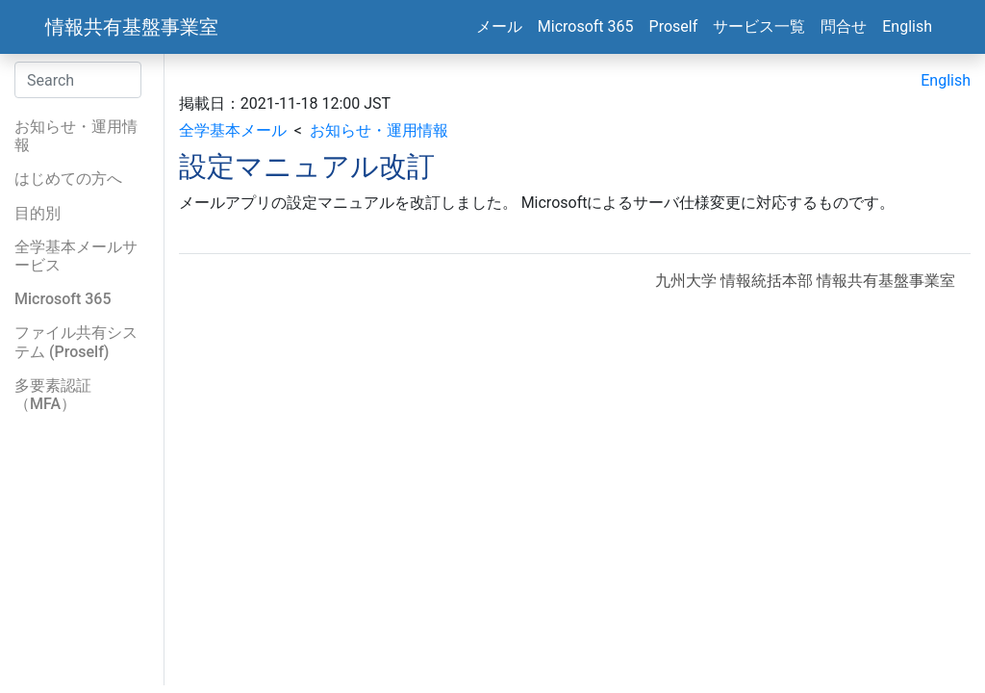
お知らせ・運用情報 (379, 130)
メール (499, 26)
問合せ (844, 26)
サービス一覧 (759, 26)
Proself (673, 26)
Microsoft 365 (586, 26)
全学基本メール (233, 130)
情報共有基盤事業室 (131, 26)
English (907, 26)
